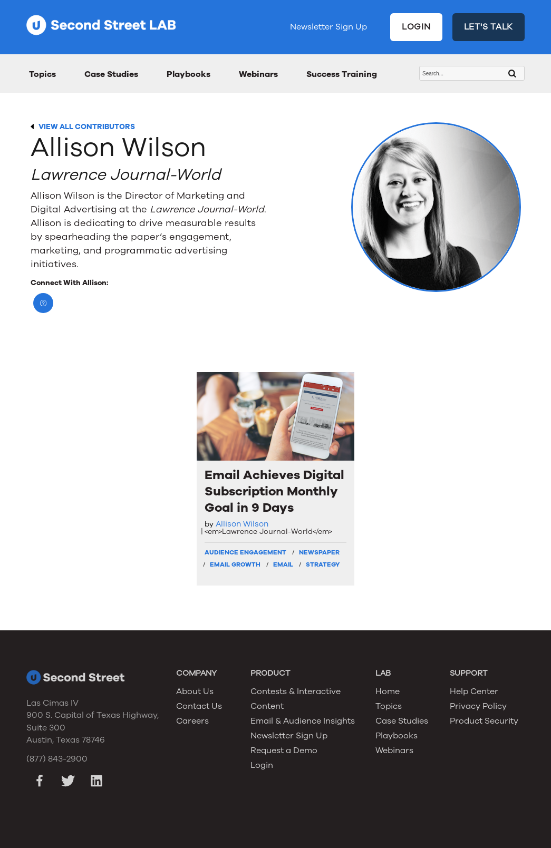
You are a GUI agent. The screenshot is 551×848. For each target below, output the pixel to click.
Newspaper (319, 552)
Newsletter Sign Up (328, 27)
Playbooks (188, 74)
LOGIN (416, 27)
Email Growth (235, 564)
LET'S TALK (489, 27)
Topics (42, 74)
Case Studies (111, 74)
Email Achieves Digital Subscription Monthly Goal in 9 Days (274, 491)
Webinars (258, 74)
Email (283, 564)
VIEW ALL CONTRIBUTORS (86, 127)
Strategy (323, 564)
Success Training (341, 74)
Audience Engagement (245, 552)
